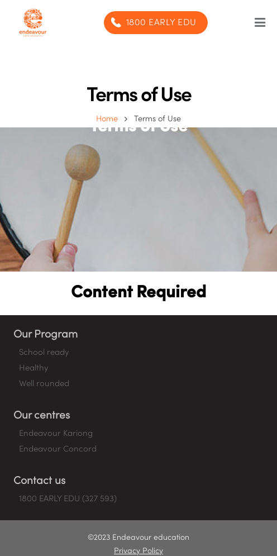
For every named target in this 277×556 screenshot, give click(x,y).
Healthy (33, 368)
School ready (44, 353)
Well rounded (44, 384)
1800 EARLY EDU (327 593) (68, 499)
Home (107, 119)
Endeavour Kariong (56, 434)
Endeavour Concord (58, 449)
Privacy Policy (138, 551)
